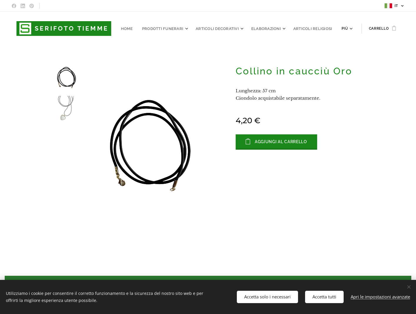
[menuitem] (137, 28)
